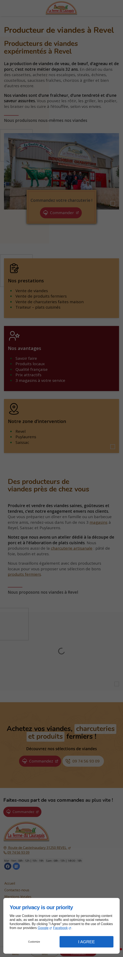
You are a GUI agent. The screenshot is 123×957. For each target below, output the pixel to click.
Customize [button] (34, 941)
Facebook (60, 928)
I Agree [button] (86, 941)
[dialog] (61, 926)
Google (43, 928)
